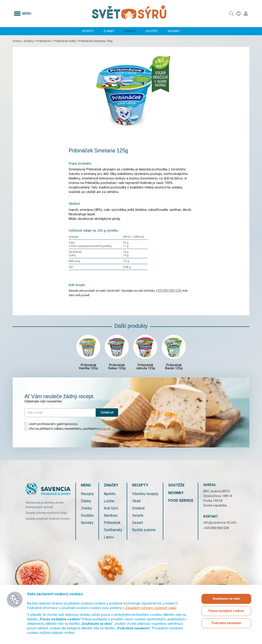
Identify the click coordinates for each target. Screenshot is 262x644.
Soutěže (151, 31)
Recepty (88, 31)
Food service (180, 501)
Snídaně (138, 509)
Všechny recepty (145, 494)
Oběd (136, 502)
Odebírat (107, 413)
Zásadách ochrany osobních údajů (150, 608)
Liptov (109, 538)
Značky (130, 31)
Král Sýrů (111, 509)
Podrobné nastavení (226, 623)
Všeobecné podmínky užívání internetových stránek (44, 506)
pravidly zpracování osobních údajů (125, 429)
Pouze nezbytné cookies (226, 611)
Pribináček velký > (66, 41)
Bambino (111, 516)
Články (109, 31)
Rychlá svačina (143, 530)
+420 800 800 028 (168, 290)
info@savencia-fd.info (220, 523)
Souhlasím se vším (226, 599)
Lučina (109, 502)
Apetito (109, 494)
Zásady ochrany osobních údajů (46, 513)
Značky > (29, 41)
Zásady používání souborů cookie (47, 519)
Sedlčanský (113, 530)
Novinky (174, 31)
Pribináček (112, 523)
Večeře (137, 516)
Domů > (18, 41)
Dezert (137, 523)
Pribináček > (45, 41)
